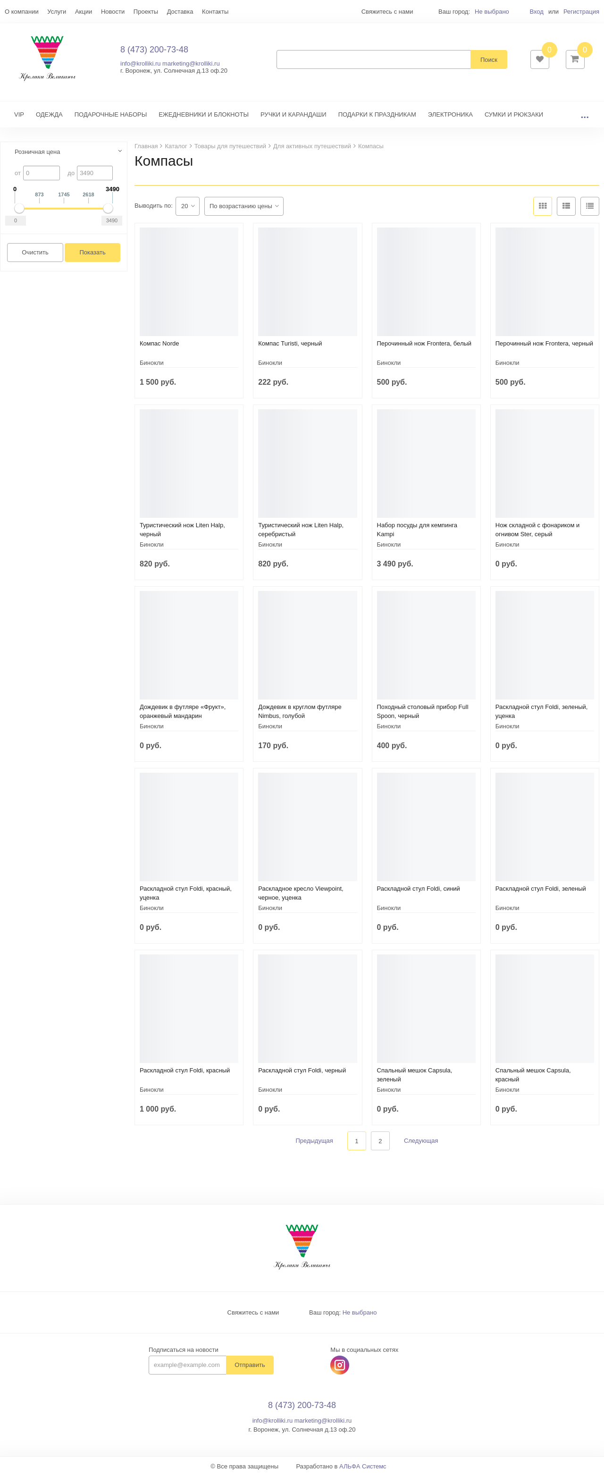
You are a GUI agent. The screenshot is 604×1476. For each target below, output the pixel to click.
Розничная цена (37, 151)
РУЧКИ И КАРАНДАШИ (293, 114)
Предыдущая (314, 1141)
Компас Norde (159, 343)
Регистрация (581, 11)
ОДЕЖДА (49, 114)
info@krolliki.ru (140, 63)
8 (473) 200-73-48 (154, 49)
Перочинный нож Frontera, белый (424, 343)
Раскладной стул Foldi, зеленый (540, 888)
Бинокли (152, 362)
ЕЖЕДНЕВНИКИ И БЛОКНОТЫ (204, 114)
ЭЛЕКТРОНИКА (450, 114)
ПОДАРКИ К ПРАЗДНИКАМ (377, 114)
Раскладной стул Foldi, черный (302, 1070)
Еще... (13, 11)
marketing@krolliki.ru (191, 63)
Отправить (250, 1365)
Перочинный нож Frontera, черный (544, 343)
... (584, 114)
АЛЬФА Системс (362, 1466)
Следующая (421, 1141)
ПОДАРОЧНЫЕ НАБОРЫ (111, 114)
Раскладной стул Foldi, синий (418, 888)
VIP (19, 114)
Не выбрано (492, 11)
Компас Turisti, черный (290, 343)
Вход (536, 11)
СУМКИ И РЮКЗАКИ (514, 114)
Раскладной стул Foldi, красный (185, 1070)
